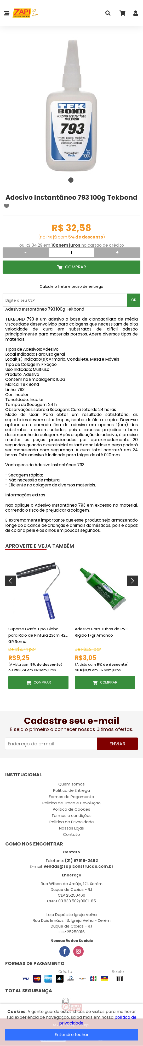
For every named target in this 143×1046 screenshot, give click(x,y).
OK (133, 299)
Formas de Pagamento (71, 796)
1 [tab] (70, 180)
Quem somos (71, 784)
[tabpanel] (71, 106)
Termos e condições (71, 815)
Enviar (117, 743)
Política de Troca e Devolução (71, 803)
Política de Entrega (71, 790)
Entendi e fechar (72, 1035)
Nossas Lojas (71, 828)
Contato (71, 834)
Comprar (75, 267)
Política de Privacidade (71, 822)
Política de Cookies (71, 809)
